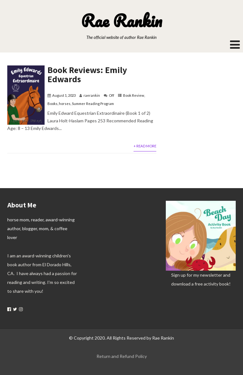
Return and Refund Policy (122, 356)
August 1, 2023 (64, 95)
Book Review (133, 95)
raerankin (92, 95)
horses (65, 103)
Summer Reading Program (93, 103)
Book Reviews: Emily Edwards (87, 74)
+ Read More (145, 146)
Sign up (178, 275)
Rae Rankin (121, 20)
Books (52, 103)
